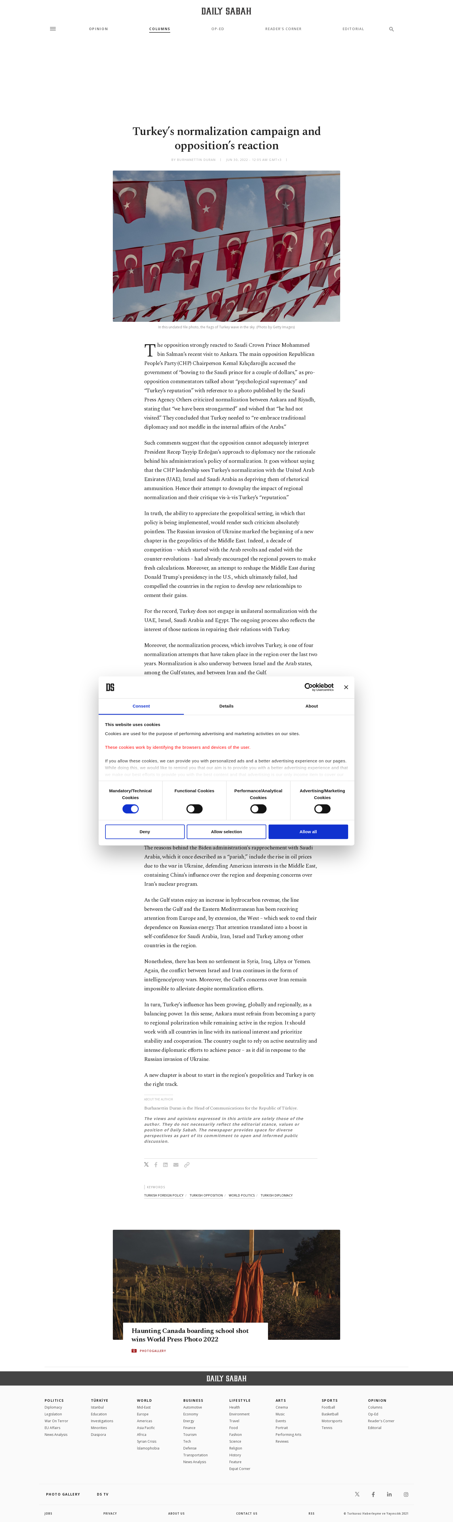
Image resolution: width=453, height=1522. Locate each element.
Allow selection (226, 831)
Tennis (327, 1427)
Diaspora (98, 1434)
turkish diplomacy (277, 1195)
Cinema (282, 1407)
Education (99, 1414)
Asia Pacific (146, 1427)
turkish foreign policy (164, 1195)
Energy (188, 1421)
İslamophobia (148, 1448)
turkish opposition (206, 1195)
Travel (234, 1421)
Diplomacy (53, 1407)
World (144, 1400)
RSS (311, 1513)
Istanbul (97, 1407)
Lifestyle (240, 1400)
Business (193, 1400)
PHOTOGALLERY (153, 1351)
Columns (159, 29)
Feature (235, 1461)
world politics (242, 1195)
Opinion (98, 29)
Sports (330, 1400)
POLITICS (54, 1400)
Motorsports (332, 1421)
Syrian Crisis (146, 1441)
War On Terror (56, 1421)
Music (280, 1414)
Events (281, 1421)
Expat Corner (239, 1468)
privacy (110, 1513)
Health (234, 1407)
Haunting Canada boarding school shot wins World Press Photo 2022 (192, 1335)
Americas (144, 1421)
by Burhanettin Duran (193, 159)
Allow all (308, 831)
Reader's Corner (283, 29)
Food (233, 1427)
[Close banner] (346, 687)
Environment (239, 1414)
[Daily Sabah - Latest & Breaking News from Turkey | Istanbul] (226, 10)
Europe (143, 1414)
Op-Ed (217, 29)
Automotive (192, 1407)
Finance (189, 1427)
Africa (141, 1434)
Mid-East (144, 1407)
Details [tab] (226, 706)
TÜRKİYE (100, 1400)
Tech (187, 1441)
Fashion (235, 1434)
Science (235, 1441)
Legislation (53, 1414)
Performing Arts (288, 1434)
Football (328, 1407)
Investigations (102, 1421)
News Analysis (56, 1434)
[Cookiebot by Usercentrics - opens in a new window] (309, 687)
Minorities (99, 1427)
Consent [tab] (141, 706)
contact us (247, 1513)
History (235, 1455)
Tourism (190, 1434)
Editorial (353, 29)
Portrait (282, 1427)
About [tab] (312, 706)
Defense (190, 1448)
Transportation (195, 1455)
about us (177, 1513)
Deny (145, 831)
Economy (190, 1414)
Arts (281, 1400)
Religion (235, 1448)
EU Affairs (52, 1427)
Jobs (49, 1513)
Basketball (330, 1414)
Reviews (282, 1441)
